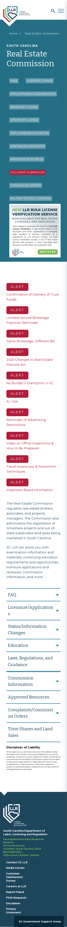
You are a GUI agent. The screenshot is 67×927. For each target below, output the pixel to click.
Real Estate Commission (42, 33)
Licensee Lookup (40, 80)
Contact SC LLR (17, 862)
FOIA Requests (16, 897)
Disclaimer (13, 903)
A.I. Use (12, 401)
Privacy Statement (13, 910)
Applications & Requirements (33, 94)
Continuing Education (27, 146)
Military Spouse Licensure (30, 198)
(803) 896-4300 (12, 852)
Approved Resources (26, 159)
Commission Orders (25, 185)
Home (13, 33)
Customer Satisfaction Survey (14, 877)
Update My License (24, 120)
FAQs (14, 80)
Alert (17, 287)
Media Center (15, 867)
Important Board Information (29, 490)
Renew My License (24, 107)
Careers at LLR (16, 886)
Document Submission (27, 172)
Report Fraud (15, 892)
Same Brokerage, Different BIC (31, 341)
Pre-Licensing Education (29, 133)
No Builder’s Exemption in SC (30, 383)
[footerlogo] (17, 814)
